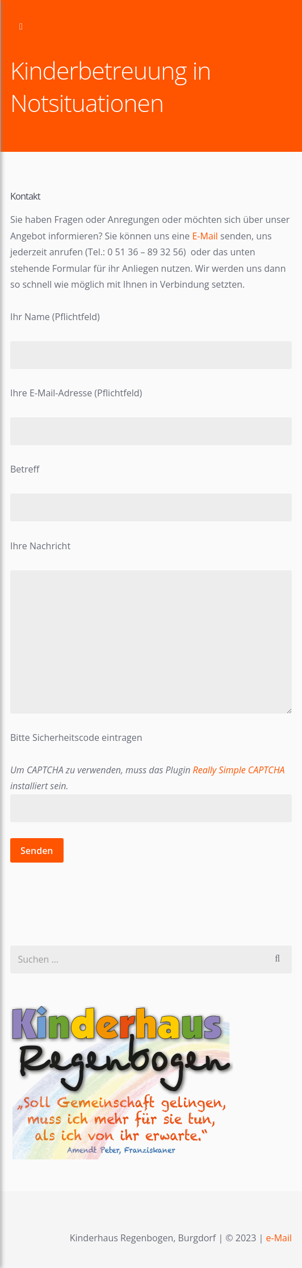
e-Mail (279, 1238)
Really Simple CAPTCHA (239, 770)
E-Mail (206, 236)
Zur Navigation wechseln (21, 27)
